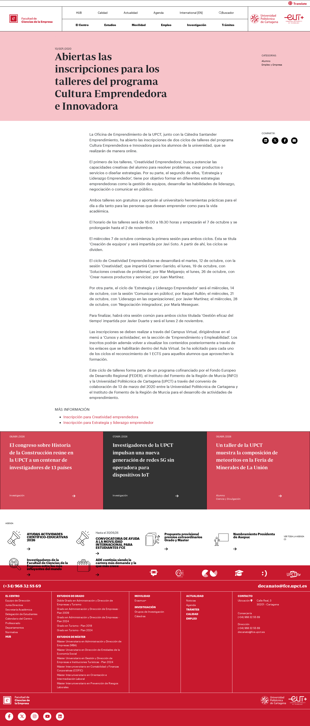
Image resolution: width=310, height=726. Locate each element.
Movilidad (139, 25)
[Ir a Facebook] (9, 716)
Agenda (158, 12)
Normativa (11, 632)
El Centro (82, 25)
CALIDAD (192, 613)
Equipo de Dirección (17, 600)
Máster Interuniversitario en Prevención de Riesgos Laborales (87, 685)
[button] (234, 3)
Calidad (102, 12)
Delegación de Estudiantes (21, 613)
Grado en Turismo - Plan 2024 (74, 630)
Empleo (166, 25)
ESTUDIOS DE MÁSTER (71, 636)
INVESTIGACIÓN (145, 607)
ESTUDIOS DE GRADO (70, 595)
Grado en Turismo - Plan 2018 (74, 625)
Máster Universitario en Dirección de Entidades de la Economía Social (88, 651)
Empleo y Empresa (272, 64)
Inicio (58, 36)
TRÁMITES (192, 609)
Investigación (196, 25)
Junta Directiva (14, 604)
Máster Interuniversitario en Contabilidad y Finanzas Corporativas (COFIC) (88, 668)
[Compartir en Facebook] (285, 140)
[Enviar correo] (294, 140)
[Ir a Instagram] (35, 716)
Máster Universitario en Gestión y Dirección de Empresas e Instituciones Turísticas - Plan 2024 (85, 660)
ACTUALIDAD (195, 595)
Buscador (226, 12)
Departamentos (14, 627)
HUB (79, 12)
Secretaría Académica (18, 609)
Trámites (228, 25)
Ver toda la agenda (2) (294, 538)
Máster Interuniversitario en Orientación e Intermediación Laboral (82, 676)
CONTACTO (245, 595)
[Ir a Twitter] (22, 716)
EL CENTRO (12, 595)
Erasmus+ (140, 600)
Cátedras (140, 616)
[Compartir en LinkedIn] (266, 140)
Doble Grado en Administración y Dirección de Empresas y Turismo (85, 602)
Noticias (191, 600)
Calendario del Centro (18, 618)
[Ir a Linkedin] (60, 716)
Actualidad (131, 12)
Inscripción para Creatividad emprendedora (100, 417)
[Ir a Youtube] (47, 716)
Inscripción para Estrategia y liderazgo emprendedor (108, 422)
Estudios (110, 25)
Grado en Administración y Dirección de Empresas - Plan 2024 (88, 619)
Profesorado (12, 622)
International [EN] (191, 12)
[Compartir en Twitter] (275, 140)
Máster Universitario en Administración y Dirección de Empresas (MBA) (89, 643)
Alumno (266, 61)
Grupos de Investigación (149, 611)
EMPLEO (191, 618)
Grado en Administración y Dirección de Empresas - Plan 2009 (88, 610)
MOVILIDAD (142, 595)
